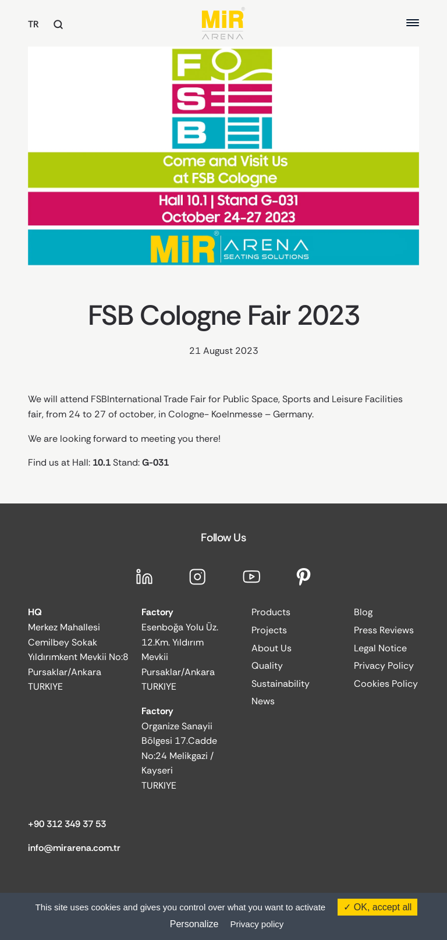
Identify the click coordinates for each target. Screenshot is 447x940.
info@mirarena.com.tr (74, 848)
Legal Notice (380, 648)
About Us (271, 648)
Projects (269, 630)
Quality (267, 665)
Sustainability (280, 683)
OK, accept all (377, 907)
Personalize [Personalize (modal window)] (194, 924)
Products (270, 612)
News (263, 701)
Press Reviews (384, 630)
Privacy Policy (384, 665)
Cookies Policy (386, 683)
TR (33, 24)
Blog (363, 612)
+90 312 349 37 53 (67, 824)
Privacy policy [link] (257, 924)
